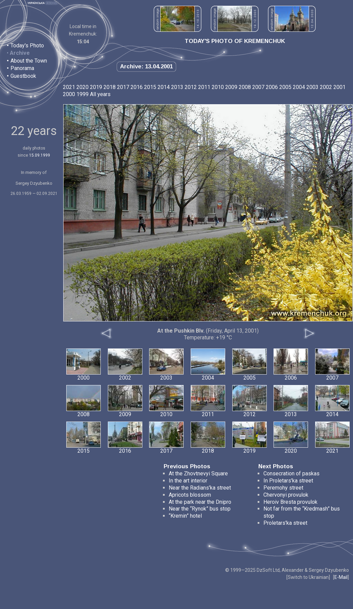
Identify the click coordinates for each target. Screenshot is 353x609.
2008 (245, 87)
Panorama (22, 68)
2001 (339, 87)
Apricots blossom (190, 495)
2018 (109, 87)
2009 (231, 87)
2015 (150, 87)
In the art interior (188, 480)
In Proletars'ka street (288, 480)
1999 (82, 94)
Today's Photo (27, 45)
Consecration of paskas (291, 473)
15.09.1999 (39, 155)
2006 (272, 87)
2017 (123, 87)
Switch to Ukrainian (308, 577)
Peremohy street (283, 487)
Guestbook (23, 76)
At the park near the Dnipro (200, 502)
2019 (96, 87)
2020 (82, 87)
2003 (312, 87)
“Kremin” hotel (185, 516)
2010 (218, 87)
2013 (177, 87)
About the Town (28, 61)
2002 (326, 87)
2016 (137, 87)
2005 (285, 87)
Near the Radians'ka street (200, 487)
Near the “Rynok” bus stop (200, 508)
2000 (69, 94)
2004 (299, 87)
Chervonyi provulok (285, 495)
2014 (164, 87)
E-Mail (341, 577)
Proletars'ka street (285, 523)
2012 (191, 87)
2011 (204, 87)
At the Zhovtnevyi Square (198, 473)
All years (100, 94)
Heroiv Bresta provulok (290, 502)
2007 (258, 87)
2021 (69, 87)
